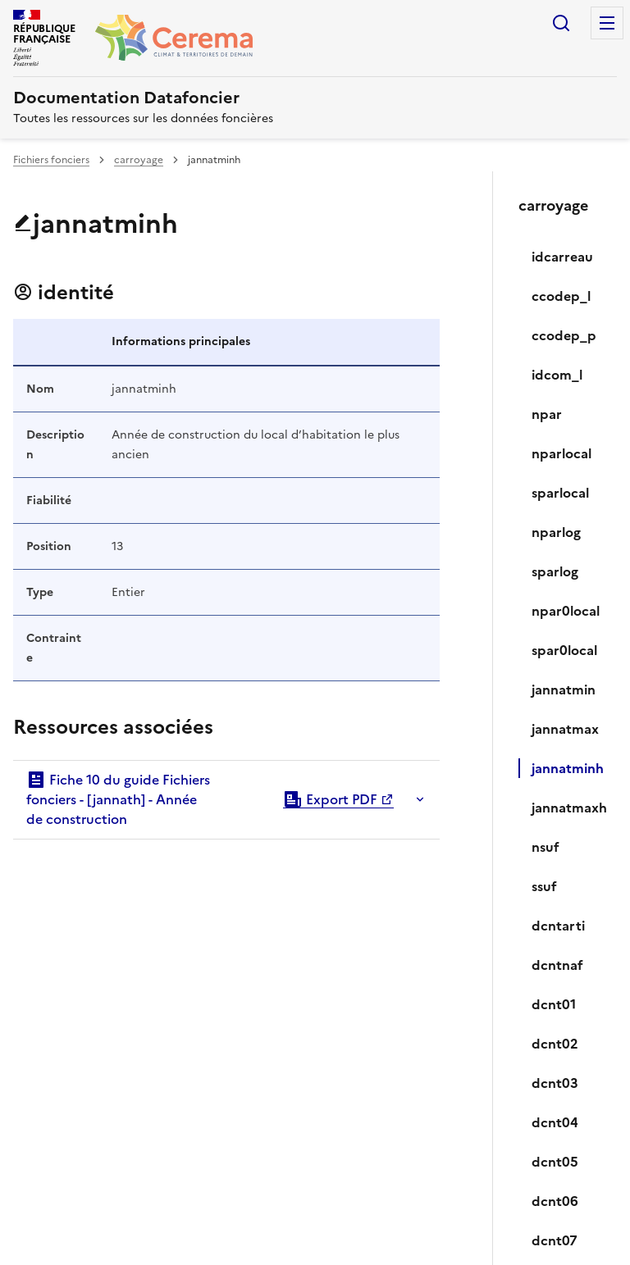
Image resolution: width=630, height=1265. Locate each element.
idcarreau (562, 256)
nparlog (556, 532)
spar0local (564, 650)
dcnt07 (555, 1240)
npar (547, 414)
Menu (607, 23)
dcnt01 (554, 1004)
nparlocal (561, 453)
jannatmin (564, 689)
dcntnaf (557, 965)
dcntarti (558, 925)
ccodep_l (561, 296)
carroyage (138, 159)
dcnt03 (555, 1083)
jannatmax (565, 729)
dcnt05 (555, 1162)
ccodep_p (564, 335)
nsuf (545, 847)
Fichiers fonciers (51, 159)
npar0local (566, 611)
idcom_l (557, 375)
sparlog (555, 571)
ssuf (544, 886)
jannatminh (568, 768)
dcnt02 (555, 1043)
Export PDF (330, 799)
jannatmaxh (568, 807)
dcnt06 (555, 1201)
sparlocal (560, 493)
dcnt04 (555, 1122)
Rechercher (561, 23)
